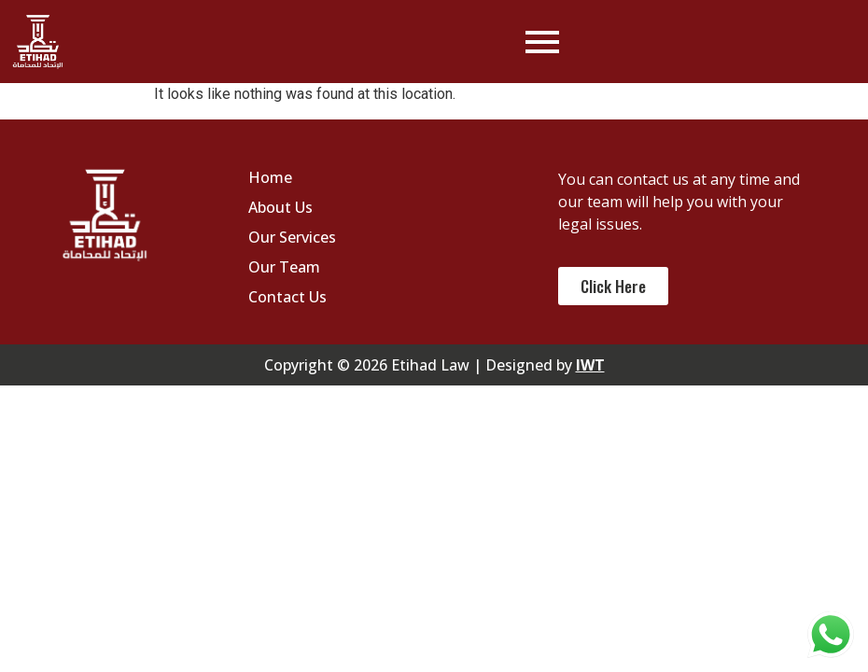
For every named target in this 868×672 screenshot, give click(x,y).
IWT (590, 365)
